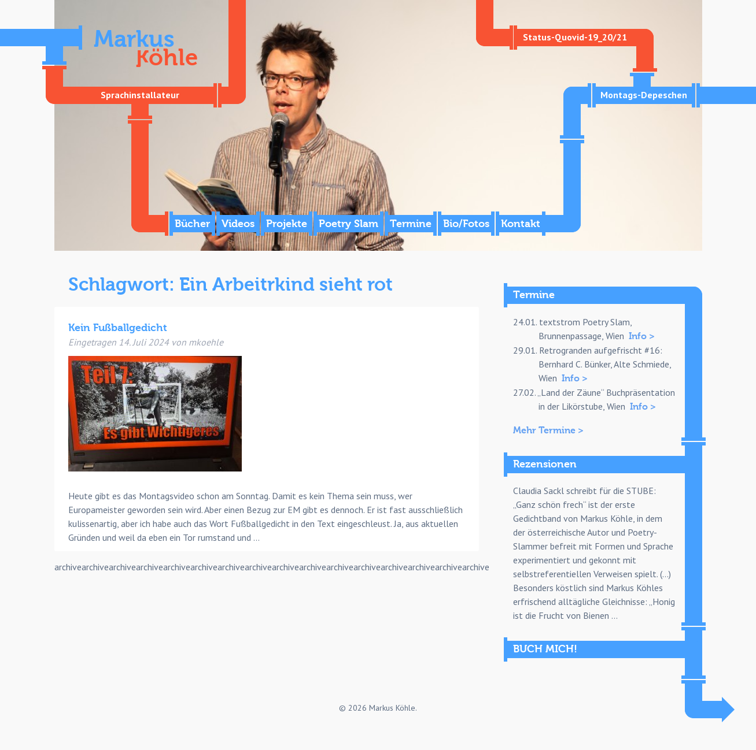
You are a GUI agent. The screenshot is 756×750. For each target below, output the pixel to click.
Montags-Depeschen (643, 95)
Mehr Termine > (548, 430)
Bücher (192, 224)
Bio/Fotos (466, 224)
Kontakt (520, 224)
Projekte (286, 224)
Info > (642, 336)
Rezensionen (545, 464)
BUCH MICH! (545, 649)
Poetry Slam (348, 224)
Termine (411, 224)
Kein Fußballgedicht (117, 328)
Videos (238, 224)
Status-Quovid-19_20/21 (575, 37)
